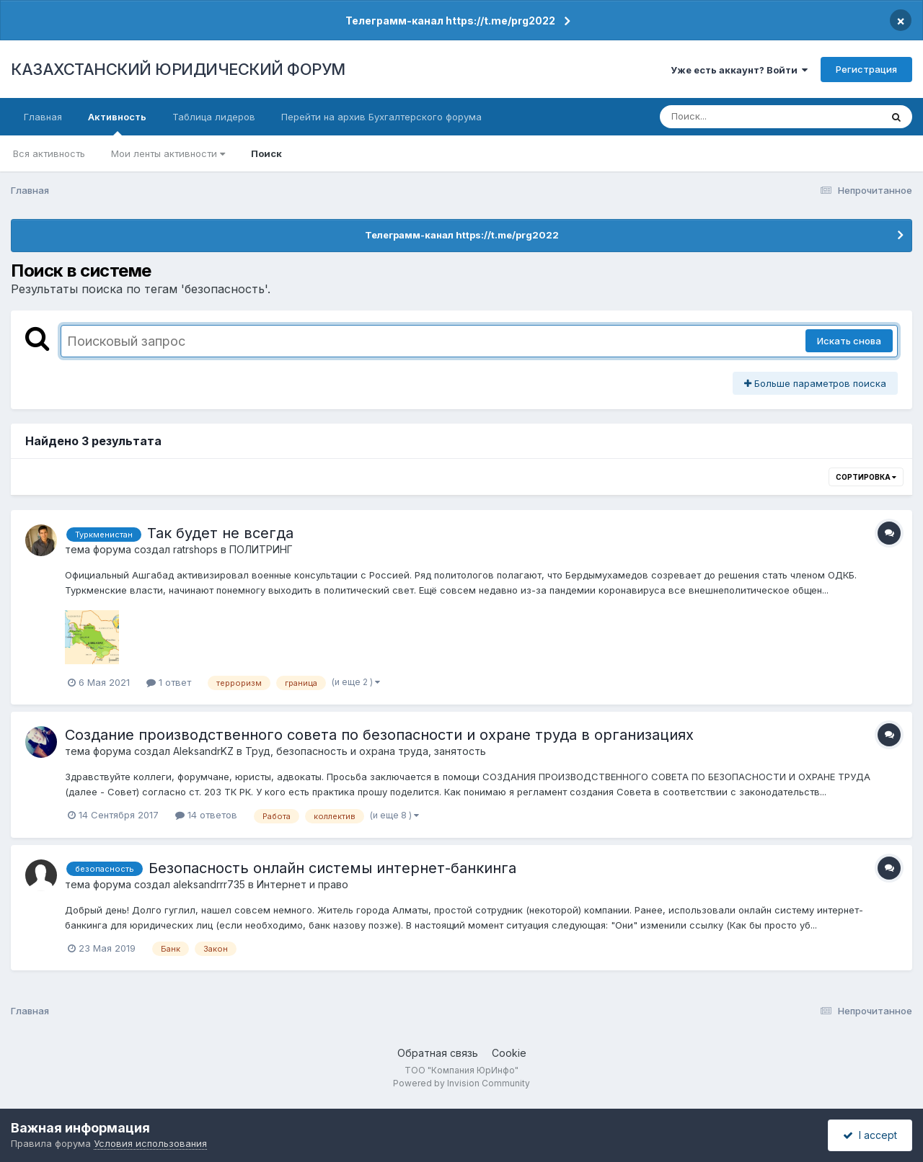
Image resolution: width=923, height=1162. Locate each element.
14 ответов (206, 815)
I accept (870, 1135)
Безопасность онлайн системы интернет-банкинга (332, 868)
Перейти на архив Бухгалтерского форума (381, 116)
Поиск (266, 153)
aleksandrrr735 (209, 884)
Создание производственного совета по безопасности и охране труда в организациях (379, 734)
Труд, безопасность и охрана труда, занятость (365, 751)
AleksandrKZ (203, 751)
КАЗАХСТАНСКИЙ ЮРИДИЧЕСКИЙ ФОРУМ (178, 69)
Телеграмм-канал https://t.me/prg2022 (450, 20)
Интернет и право (302, 884)
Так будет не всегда (220, 533)
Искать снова (849, 341)
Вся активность (49, 153)
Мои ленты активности (168, 153)
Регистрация (866, 69)
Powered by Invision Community (461, 1083)
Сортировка (866, 477)
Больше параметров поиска (815, 383)
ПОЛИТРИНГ (261, 549)
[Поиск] (743, 116)
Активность (117, 123)
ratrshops (195, 549)
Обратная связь (437, 1053)
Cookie (509, 1053)
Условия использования (150, 1143)
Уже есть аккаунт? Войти (739, 70)
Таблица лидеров (213, 116)
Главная (43, 116)
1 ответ (168, 682)
